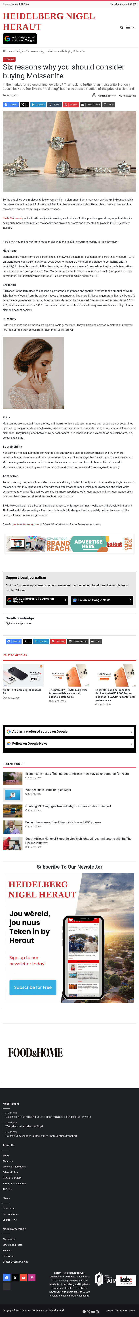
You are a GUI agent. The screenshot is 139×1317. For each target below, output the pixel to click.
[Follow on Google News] (102, 600)
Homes (6, 1250)
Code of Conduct (12, 1177)
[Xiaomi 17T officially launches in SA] (23, 675)
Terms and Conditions (14, 1183)
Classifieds (9, 1239)
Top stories (121, 1310)
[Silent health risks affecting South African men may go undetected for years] (13, 778)
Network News (10, 1214)
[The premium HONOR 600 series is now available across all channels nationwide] (69, 675)
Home (7, 51)
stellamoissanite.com (26, 524)
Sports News (10, 1219)
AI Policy (7, 1189)
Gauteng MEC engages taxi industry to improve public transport (68, 806)
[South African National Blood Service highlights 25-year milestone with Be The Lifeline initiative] (13, 843)
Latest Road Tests (12, 1244)
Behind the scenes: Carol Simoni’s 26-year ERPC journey (63, 822)
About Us (8, 1160)
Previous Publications (14, 1166)
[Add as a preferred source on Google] (20, 38)
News (132, 1310)
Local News (9, 1208)
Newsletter (8, 1256)
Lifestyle (18, 51)
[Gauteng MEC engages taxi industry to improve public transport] (13, 811)
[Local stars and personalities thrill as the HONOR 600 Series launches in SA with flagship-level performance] (115, 675)
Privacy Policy (10, 1172)
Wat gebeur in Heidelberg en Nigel (48, 790)
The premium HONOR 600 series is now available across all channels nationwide (68, 693)
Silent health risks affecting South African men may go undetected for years (77, 773)
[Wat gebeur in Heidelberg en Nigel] (13, 795)
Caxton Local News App (15, 1261)
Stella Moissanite (13, 218)
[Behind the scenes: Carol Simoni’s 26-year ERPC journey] (13, 827)
